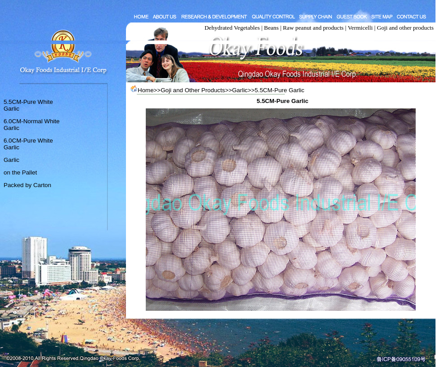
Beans (271, 27)
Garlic (11, 160)
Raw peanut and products (313, 27)
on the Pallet (20, 172)
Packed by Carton (27, 185)
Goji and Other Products (193, 90)
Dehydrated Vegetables (232, 27)
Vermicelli (360, 27)
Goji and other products (405, 27)
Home (146, 90)
